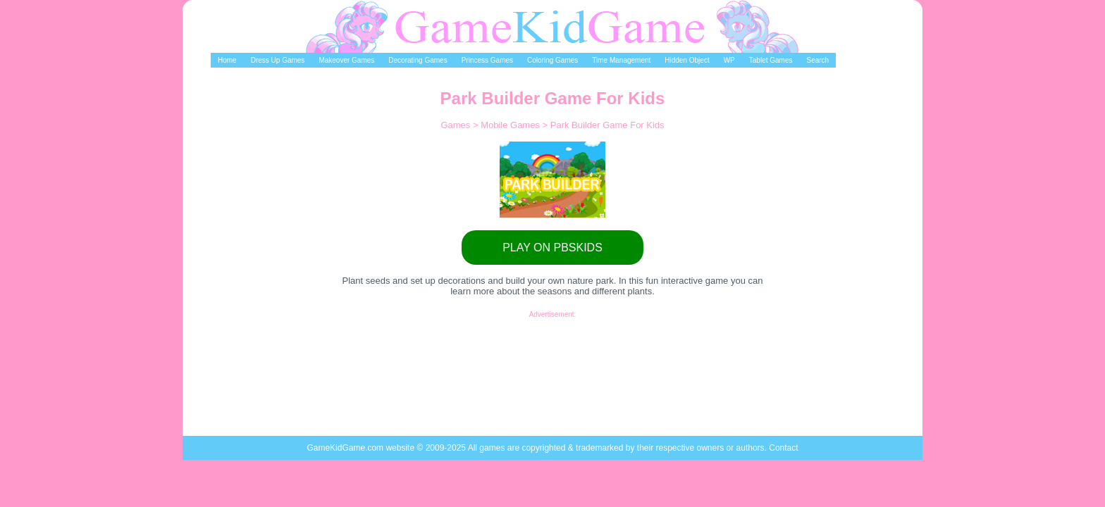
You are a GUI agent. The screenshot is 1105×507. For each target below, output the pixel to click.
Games (456, 125)
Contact (783, 448)
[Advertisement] (552, 350)
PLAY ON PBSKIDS (552, 248)
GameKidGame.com (346, 448)
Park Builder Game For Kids (607, 125)
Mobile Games (511, 125)
